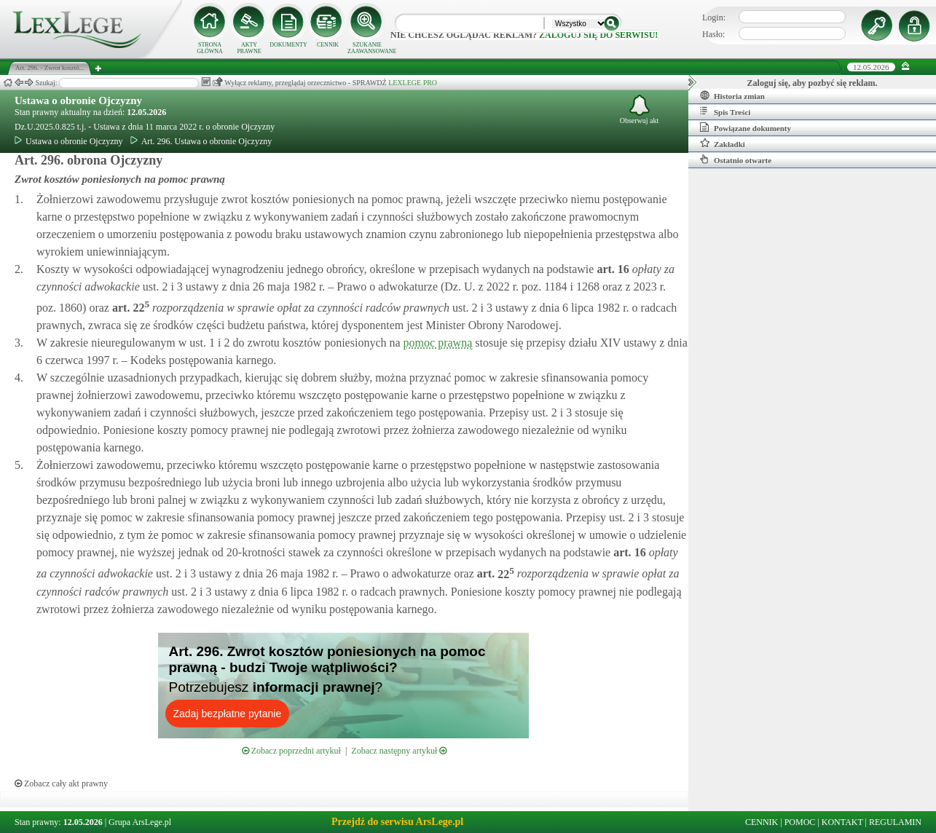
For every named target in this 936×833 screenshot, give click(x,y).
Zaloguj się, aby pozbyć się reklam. (812, 83)
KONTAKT (842, 822)
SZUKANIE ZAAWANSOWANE (367, 48)
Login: (713, 17)
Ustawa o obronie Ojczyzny (78, 100)
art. (611, 269)
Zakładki (722, 143)
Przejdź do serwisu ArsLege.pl (397, 821)
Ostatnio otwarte (735, 159)
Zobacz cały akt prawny (61, 783)
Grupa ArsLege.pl (140, 822)
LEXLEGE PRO (412, 83)
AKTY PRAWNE (249, 48)
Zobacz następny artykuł (399, 751)
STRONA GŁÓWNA (210, 48)
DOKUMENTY (288, 45)
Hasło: (713, 34)
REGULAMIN (895, 822)
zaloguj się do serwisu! (598, 35)
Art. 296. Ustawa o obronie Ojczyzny (201, 141)
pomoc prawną (438, 342)
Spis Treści (725, 111)
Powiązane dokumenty (745, 127)
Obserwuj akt (639, 110)
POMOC (800, 822)
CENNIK (328, 45)
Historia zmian (732, 95)
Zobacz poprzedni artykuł (291, 751)
